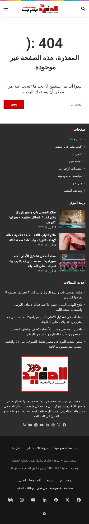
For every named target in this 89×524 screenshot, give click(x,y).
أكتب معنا (35, 480)
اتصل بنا (77, 154)
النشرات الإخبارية (71, 168)
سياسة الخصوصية (70, 176)
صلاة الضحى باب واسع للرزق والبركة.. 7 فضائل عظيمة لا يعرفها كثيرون (32, 217)
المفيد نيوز (76, 161)
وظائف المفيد (73, 190)
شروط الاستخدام (38, 448)
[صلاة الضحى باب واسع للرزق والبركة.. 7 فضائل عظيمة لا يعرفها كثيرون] (72, 219)
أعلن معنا (76, 139)
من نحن (77, 183)
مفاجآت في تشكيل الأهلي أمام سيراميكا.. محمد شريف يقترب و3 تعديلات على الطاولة (32, 261)
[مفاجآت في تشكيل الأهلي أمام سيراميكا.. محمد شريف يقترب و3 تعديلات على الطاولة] (72, 262)
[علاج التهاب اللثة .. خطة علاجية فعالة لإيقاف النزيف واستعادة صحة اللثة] (72, 241)
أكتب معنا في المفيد (69, 146)
